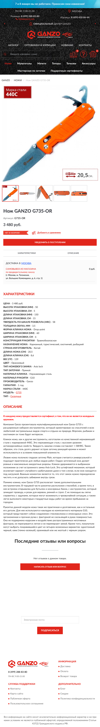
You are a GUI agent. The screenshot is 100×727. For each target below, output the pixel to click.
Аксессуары (89, 63)
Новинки (67, 45)
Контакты (85, 45)
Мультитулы (24, 63)
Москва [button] (26, 263)
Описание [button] (73, 253)
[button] (25, 19)
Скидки (64, 694)
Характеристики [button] (27, 253)
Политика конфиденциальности (77, 699)
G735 (18, 392)
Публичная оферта (20, 699)
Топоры (56, 63)
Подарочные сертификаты (66, 71)
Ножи (8, 63)
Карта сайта (16, 694)
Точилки (71, 63)
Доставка (65, 666)
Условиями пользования (47, 641)
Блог (62, 689)
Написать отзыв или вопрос (50, 567)
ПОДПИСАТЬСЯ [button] (50, 630)
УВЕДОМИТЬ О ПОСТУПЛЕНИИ (50, 242)
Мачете (41, 63)
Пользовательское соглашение (26, 704)
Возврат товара (68, 676)
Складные (15, 396)
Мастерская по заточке (31, 71)
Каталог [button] (13, 45)
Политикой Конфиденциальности (66, 638)
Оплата (64, 671)
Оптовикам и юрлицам (40, 45)
